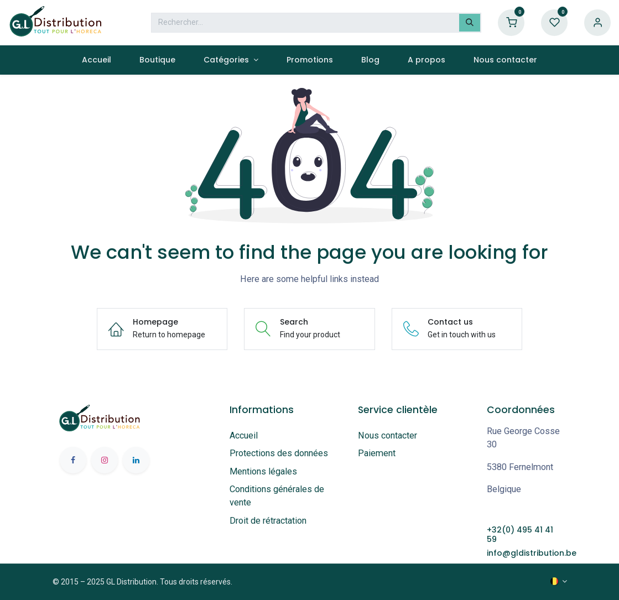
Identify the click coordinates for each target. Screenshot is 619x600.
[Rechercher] (470, 22)
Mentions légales (263, 471)
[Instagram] (104, 460)
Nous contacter (387, 435)
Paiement (377, 453)
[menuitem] (96, 60)
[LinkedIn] (136, 460)
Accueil (244, 435)
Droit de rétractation (270, 520)
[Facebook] (73, 460)
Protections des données (279, 453)
